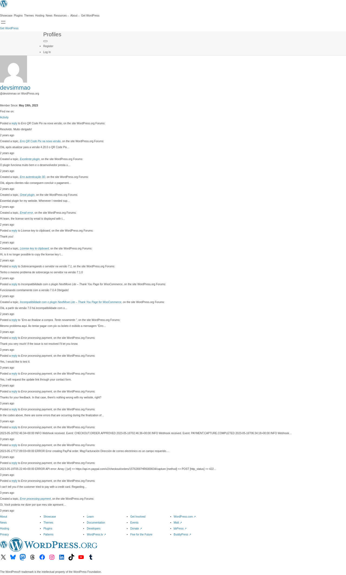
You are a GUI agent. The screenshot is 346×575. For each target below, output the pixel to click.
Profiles (52, 34)
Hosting (4, 528)
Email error (26, 212)
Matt (178, 522)
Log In (47, 52)
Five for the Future (141, 534)
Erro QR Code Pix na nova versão (40, 141)
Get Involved (137, 516)
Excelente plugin (29, 159)
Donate (136, 528)
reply (14, 123)
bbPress (180, 528)
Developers (94, 528)
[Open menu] (3, 22)
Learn (90, 516)
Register (48, 46)
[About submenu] (75, 15)
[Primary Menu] (45, 41)
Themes (48, 522)
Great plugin (27, 194)
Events (134, 522)
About (3, 516)
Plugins (48, 528)
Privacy (4, 534)
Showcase (50, 516)
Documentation (96, 522)
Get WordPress (9, 28)
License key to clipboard (34, 248)
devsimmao (15, 87)
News (3, 522)
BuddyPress (182, 534)
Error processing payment (35, 498)
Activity (4, 117)
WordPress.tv (96, 534)
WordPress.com (185, 516)
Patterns (49, 534)
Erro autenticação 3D (32, 177)
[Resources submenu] (61, 15)
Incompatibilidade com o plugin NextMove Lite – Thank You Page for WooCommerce (70, 302)
